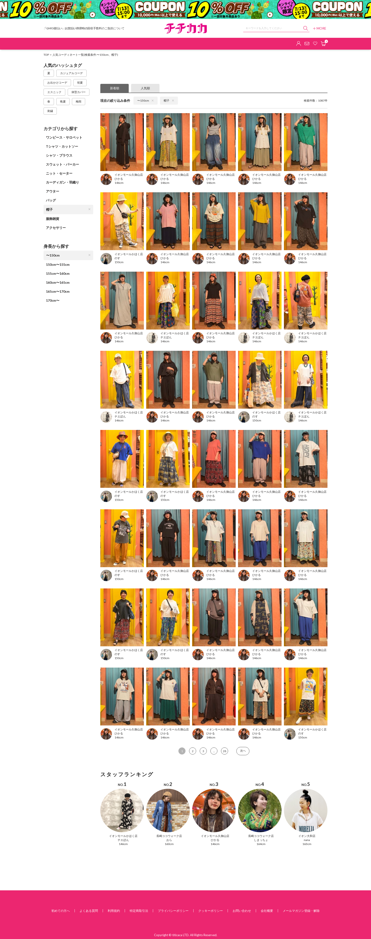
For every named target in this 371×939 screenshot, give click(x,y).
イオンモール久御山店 (215, 836)
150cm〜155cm (58, 264)
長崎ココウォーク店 (169, 836)
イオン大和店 (306, 836)
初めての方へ (60, 911)
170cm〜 (52, 300)
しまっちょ (261, 840)
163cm (306, 844)
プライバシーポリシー (173, 911)
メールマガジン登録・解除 (301, 911)
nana (307, 840)
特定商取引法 (139, 911)
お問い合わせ (242, 911)
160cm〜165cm (58, 282)
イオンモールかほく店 (123, 836)
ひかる (119, 178)
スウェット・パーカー (62, 164)
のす (117, 258)
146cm (119, 182)
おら (169, 840)
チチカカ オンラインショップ (185, 28)
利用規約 (114, 911)
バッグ (51, 200)
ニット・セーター (59, 173)
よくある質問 (89, 911)
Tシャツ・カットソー (62, 146)
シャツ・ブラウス (59, 155)
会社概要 (267, 911)
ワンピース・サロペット (64, 137)
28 (224, 751)
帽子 (68, 209)
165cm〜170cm (58, 291)
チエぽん (166, 337)
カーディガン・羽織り (62, 182)
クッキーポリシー (210, 911)
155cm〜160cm (58, 273)
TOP (46, 54)
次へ (243, 750)
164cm (260, 844)
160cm (169, 844)
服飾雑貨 (52, 219)
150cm (119, 262)
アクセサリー (56, 228)
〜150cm (68, 255)
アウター (52, 191)
